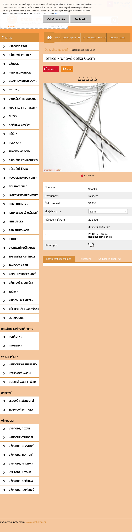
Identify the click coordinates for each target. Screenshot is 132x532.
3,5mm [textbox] (94, 211)
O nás (58, 37)
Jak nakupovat (89, 37)
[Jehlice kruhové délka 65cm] (87, 84)
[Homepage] (50, 37)
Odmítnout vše (56, 19)
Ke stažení (85, 259)
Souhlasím (81, 19)
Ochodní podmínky (71, 37)
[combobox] (108, 211)
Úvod (47, 50)
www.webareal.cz (36, 522)
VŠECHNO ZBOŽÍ (60, 50)
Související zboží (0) (109, 259)
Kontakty (102, 37)
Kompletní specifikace (58, 259)
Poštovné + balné (117, 37)
